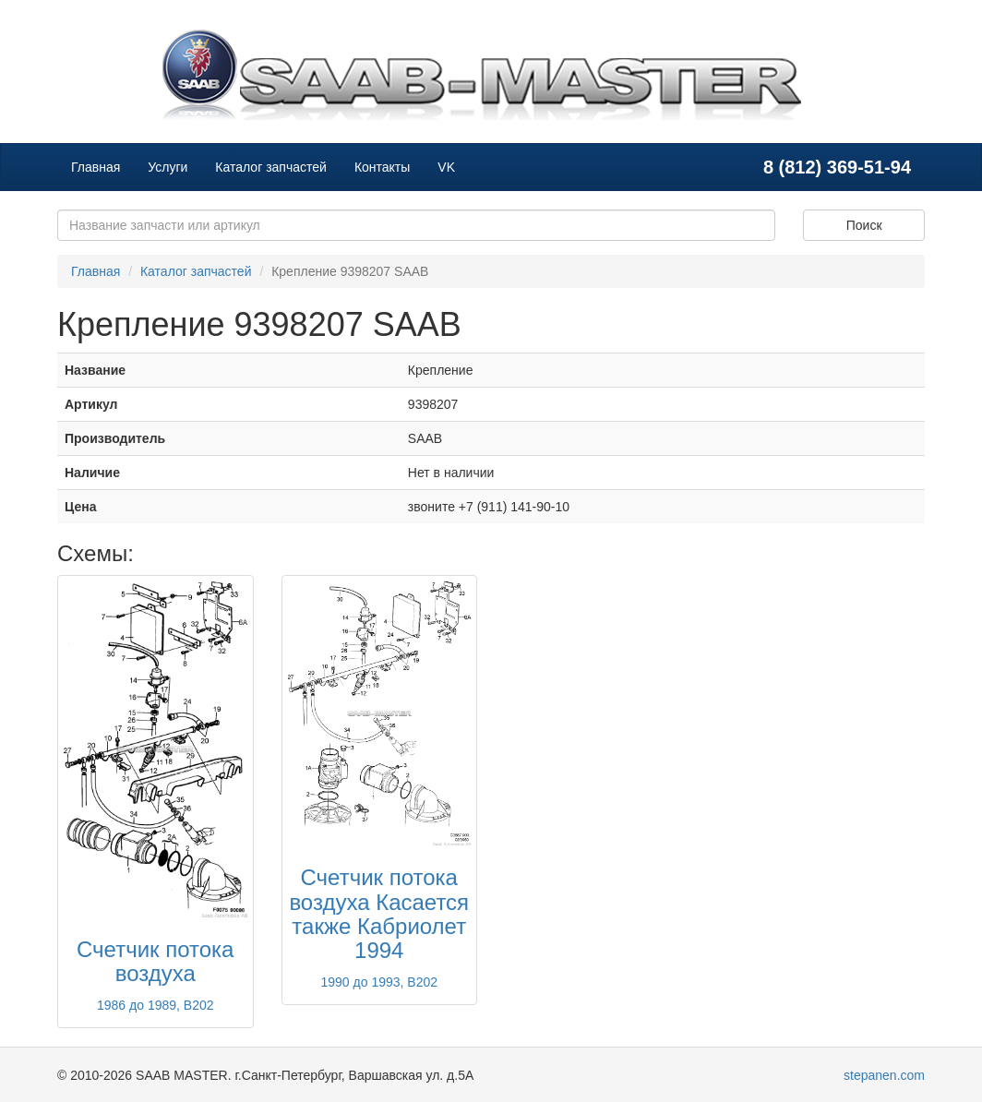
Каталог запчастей (271, 167)
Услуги (167, 167)
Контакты (382, 167)
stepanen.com (884, 1075)
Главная (95, 167)
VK (446, 167)
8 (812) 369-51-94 (837, 167)
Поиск (864, 225)
